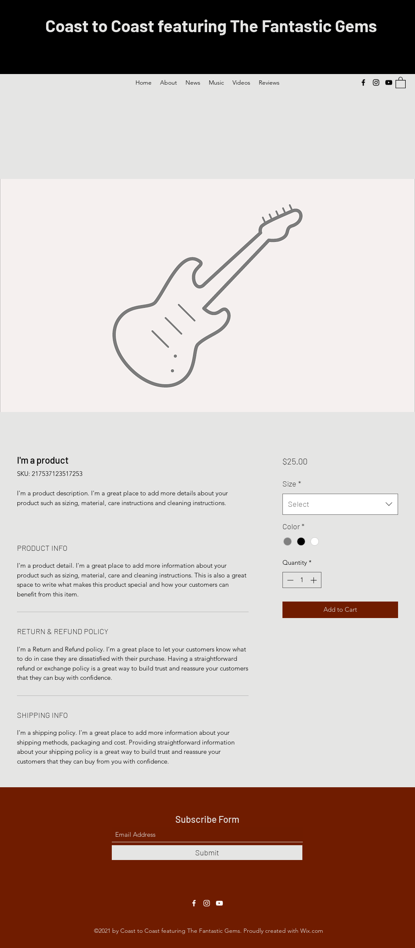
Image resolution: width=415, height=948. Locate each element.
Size (291, 483)
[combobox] (340, 504)
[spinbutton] (302, 580)
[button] (401, 82)
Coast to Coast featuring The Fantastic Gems (211, 25)
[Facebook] (363, 82)
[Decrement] (289, 580)
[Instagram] (376, 82)
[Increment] (314, 580)
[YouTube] (389, 82)
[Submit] (207, 852)
